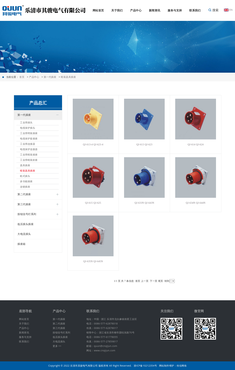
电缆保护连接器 (29, 149)
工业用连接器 (27, 144)
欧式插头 (25, 176)
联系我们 (195, 10)
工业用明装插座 (29, 133)
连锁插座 (25, 187)
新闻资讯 (154, 10)
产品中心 (136, 10)
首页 (21, 77)
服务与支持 (175, 10)
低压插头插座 (25, 224)
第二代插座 (24, 194)
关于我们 (117, 10)
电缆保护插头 (27, 128)
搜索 (213, 10)
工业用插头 (26, 122)
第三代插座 (24, 204)
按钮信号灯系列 (26, 214)
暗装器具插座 (68, 77)
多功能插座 (26, 181)
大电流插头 (24, 234)
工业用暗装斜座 (29, 160)
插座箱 (21, 244)
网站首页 (98, 10)
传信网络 (182, 365)
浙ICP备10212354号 (145, 365)
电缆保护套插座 (29, 138)
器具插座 (25, 165)
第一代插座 (50, 77)
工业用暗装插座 (29, 154)
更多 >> (57, 346)
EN (228, 9)
